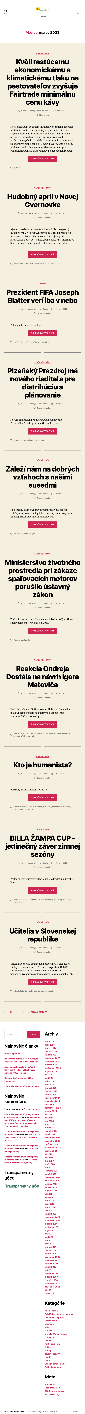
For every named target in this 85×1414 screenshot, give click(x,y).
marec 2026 (50, 1044)
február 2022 (51, 1207)
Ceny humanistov (20, 804)
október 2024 (51, 1101)
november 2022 (52, 1177)
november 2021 (52, 1217)
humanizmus (19, 807)
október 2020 (51, 1260)
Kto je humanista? (42, 762)
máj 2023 (49, 1157)
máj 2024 (49, 1117)
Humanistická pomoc (55, 1314)
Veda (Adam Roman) (55, 1360)
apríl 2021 (49, 1240)
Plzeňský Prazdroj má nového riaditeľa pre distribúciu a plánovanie (42, 382)
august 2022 (51, 1187)
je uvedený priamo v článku (37, 111)
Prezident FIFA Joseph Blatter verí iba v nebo (42, 295)
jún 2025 (49, 1074)
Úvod (47, 1353)
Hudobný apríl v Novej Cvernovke (42, 200)
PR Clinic (41, 439)
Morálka (48, 1327)
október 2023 (51, 1140)
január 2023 (50, 1170)
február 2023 (51, 1167)
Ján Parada (18, 341)
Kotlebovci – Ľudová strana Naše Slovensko (52, 731)
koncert (29, 263)
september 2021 (52, 1223)
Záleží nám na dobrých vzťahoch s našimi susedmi (42, 475)
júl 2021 (48, 1230)
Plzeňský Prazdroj (29, 439)
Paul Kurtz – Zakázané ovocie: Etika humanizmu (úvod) (22, 1134)
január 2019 (50, 1263)
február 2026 (51, 1048)
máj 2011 (49, 1266)
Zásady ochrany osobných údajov (42, 1408)
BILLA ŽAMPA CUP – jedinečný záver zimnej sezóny (42, 843)
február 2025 (51, 1087)
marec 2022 (50, 1203)
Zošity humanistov (53, 1363)
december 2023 (52, 1134)
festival (16, 263)
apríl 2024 (50, 1121)
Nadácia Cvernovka (48, 263)
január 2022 (50, 1210)
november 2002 (52, 1280)
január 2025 (50, 1091)
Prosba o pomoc (12, 1050)
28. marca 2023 (60, 860)
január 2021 (50, 1250)
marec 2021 (50, 1243)
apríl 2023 (50, 1160)
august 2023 (51, 1147)
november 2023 (52, 1137)
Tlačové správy (42, 188)
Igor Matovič (28, 731)
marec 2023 (50, 1164)
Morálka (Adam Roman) (56, 1330)
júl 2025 (48, 1071)
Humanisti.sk (18, 1408)
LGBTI (36, 263)
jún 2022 (49, 1193)
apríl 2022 (49, 1200)
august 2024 (51, 1107)
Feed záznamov (52, 1384)
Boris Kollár (18, 731)
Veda (47, 1357)
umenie (60, 263)
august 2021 (51, 1227)
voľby (33, 734)
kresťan (26, 341)
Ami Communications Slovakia (26, 896)
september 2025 (53, 1064)
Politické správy (52, 1340)
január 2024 (50, 1131)
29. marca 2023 (60, 308)
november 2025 (52, 1058)
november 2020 (52, 1256)
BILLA (41, 896)
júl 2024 (48, 1111)
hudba (22, 263)
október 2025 (51, 1061)
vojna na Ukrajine (28, 532)
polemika (45, 341)
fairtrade (17, 167)
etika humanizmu (35, 804)
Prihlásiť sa (50, 1381)
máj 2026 (49, 1038)
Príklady (49, 1343)
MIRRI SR (17, 532)
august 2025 (51, 1068)
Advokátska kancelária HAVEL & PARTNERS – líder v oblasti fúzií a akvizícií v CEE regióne (19, 1066)
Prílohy (48, 1347)
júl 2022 (48, 1190)
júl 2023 (48, 1150)
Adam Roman (51, 1307)
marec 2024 (50, 1124)
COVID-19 (18, 439)
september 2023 (53, 1144)
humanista (47, 804)
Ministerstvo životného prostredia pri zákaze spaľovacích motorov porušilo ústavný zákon (42, 576)
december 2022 (52, 1174)
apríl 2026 (50, 1041)
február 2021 (51, 1247)
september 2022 (53, 1184)
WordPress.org (52, 1391)
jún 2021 (49, 1233)
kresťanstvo (35, 341)
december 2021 (52, 1213)
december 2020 (52, 1253)
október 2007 (51, 1273)
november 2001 (52, 1283)
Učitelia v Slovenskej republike (42, 931)
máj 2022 (49, 1197)
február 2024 (51, 1127)
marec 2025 (50, 1084)
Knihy (47, 1324)
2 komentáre (44, 115)
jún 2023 (49, 1154)
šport (21, 899)
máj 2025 (49, 1077)
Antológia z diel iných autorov (59, 1310)
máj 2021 (49, 1237)
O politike (49, 1333)
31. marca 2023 (61, 111)
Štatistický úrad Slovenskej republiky (40, 987)
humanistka (65, 804)
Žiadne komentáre (44, 217)
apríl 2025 (50, 1081)
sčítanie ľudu (19, 987)
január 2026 (50, 1051)
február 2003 (51, 1276)
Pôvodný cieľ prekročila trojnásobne (21, 1082)
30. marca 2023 (60, 213)
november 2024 (52, 1097)
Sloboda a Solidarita (22, 638)
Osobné (42, 283)
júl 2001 (48, 1286)
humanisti (56, 804)
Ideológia (49, 1320)
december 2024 (52, 1094)
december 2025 (52, 1054)
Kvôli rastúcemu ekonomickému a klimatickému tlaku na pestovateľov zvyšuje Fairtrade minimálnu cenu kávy (42, 81)
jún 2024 (49, 1114)
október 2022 (51, 1180)
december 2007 (52, 1270)
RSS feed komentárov (55, 1387)
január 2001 (50, 1290)
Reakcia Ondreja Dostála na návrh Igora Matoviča (42, 674)
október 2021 (51, 1220)
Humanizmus (42, 53)
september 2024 (53, 1104)
